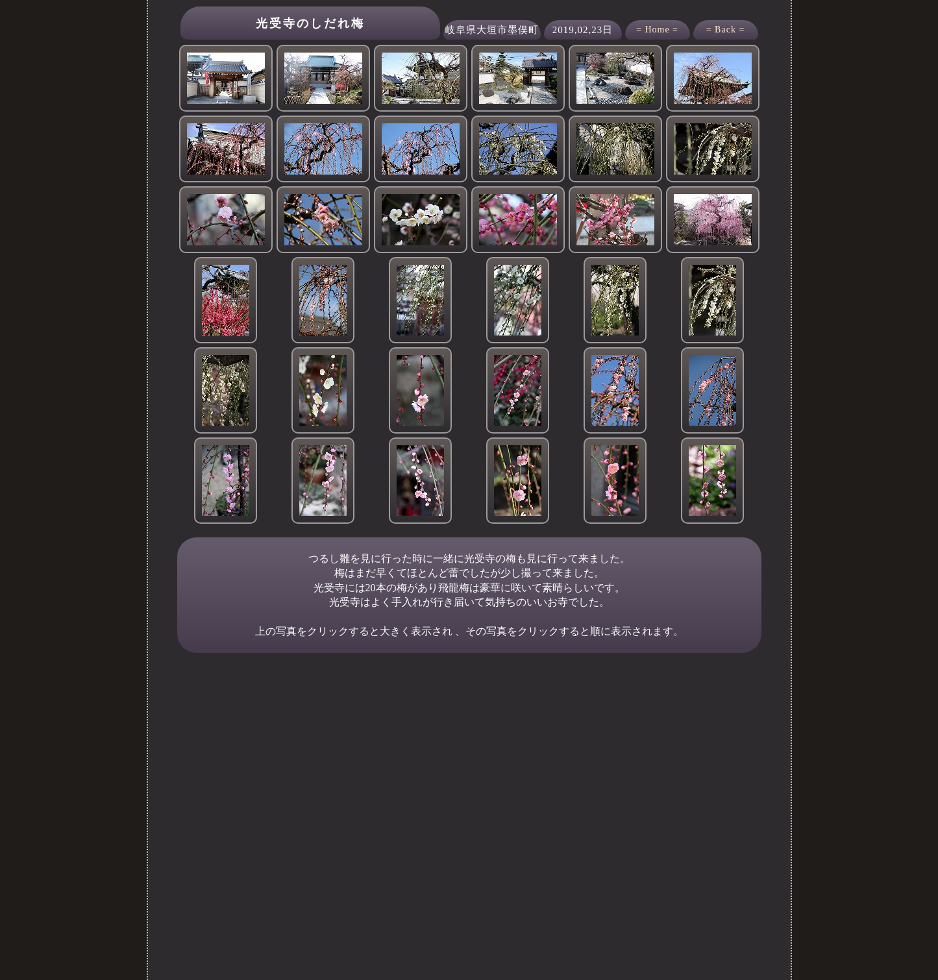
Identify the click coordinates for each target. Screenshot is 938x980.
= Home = (657, 29)
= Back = (725, 29)
